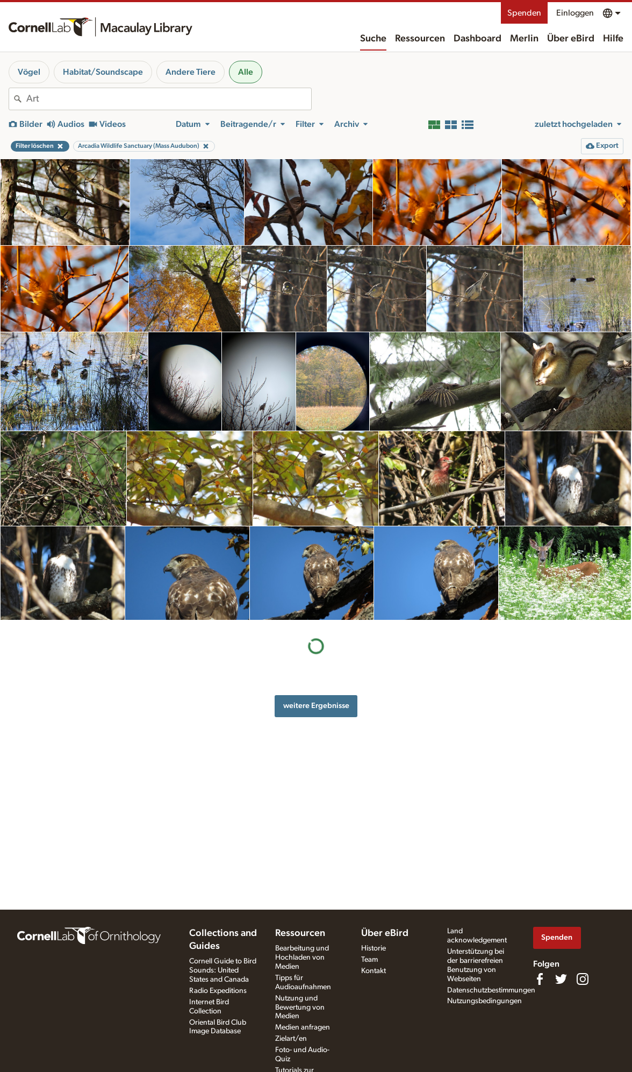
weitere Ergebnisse (316, 706)
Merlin (524, 39)
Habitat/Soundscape (103, 72)
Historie (373, 948)
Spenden (524, 13)
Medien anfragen (302, 1027)
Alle (245, 72)
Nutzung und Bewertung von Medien (300, 1007)
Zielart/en (291, 1038)
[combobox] (168, 99)
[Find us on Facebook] (539, 979)
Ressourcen (420, 39)
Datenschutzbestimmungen (491, 990)
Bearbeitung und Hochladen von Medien (302, 957)
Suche (373, 39)
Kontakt (373, 971)
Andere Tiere (191, 72)
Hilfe (613, 39)
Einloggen (575, 13)
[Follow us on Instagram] (582, 979)
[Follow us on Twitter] (561, 979)
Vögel (29, 72)
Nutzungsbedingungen (484, 1001)
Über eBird (570, 39)
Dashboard (477, 39)
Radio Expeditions (218, 991)
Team (369, 959)
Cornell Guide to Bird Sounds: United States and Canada (222, 970)
